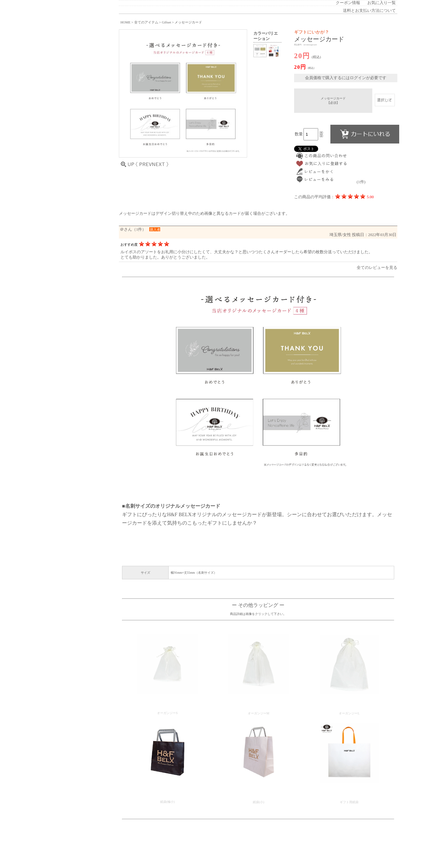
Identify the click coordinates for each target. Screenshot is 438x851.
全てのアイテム (146, 22)
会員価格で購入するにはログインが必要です (345, 78)
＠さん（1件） (133, 229)
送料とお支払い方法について (369, 10)
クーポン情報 (348, 3)
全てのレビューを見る (377, 267)
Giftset (166, 22)
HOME (125, 22)
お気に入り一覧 (381, 3)
